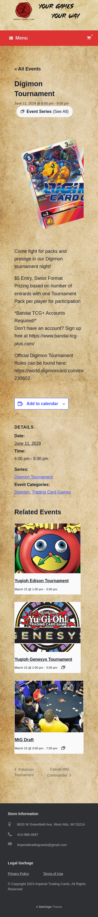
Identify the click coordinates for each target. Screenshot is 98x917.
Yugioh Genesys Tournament (43, 659)
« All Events (27, 69)
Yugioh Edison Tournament (42, 580)
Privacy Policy (18, 874)
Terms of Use (53, 874)
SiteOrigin (45, 906)
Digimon (22, 492)
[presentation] (47, 548)
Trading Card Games (51, 492)
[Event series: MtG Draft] (63, 748)
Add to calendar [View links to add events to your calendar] (42, 403)
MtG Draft (24, 740)
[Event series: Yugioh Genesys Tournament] (63, 667)
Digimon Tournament (33, 477)
